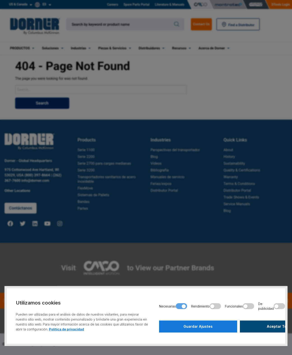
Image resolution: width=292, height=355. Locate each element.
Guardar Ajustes (187, 326)
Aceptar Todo (247, 326)
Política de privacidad (66, 328)
